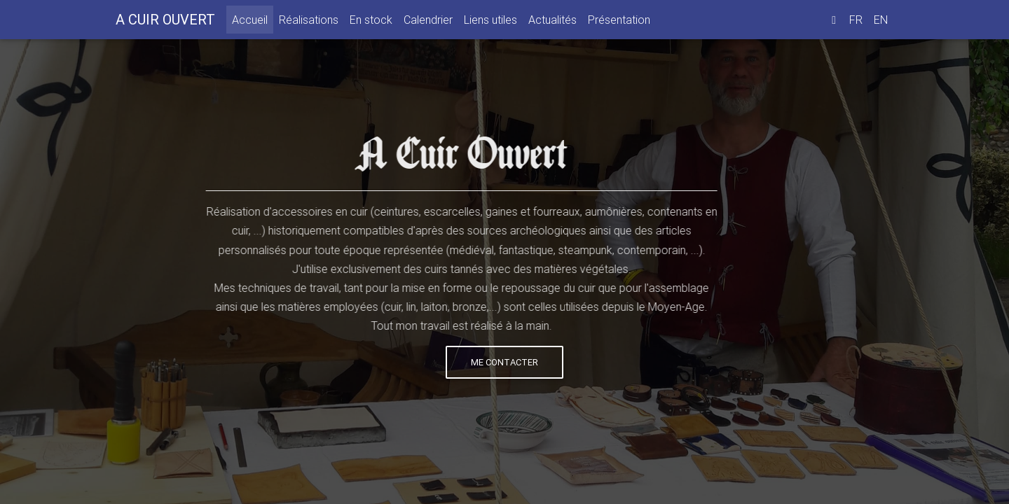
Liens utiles (490, 22)
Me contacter (503, 362)
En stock (371, 22)
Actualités (552, 22)
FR (856, 22)
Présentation (619, 22)
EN (881, 22)
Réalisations (308, 22)
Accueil (252, 21)
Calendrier (428, 22)
